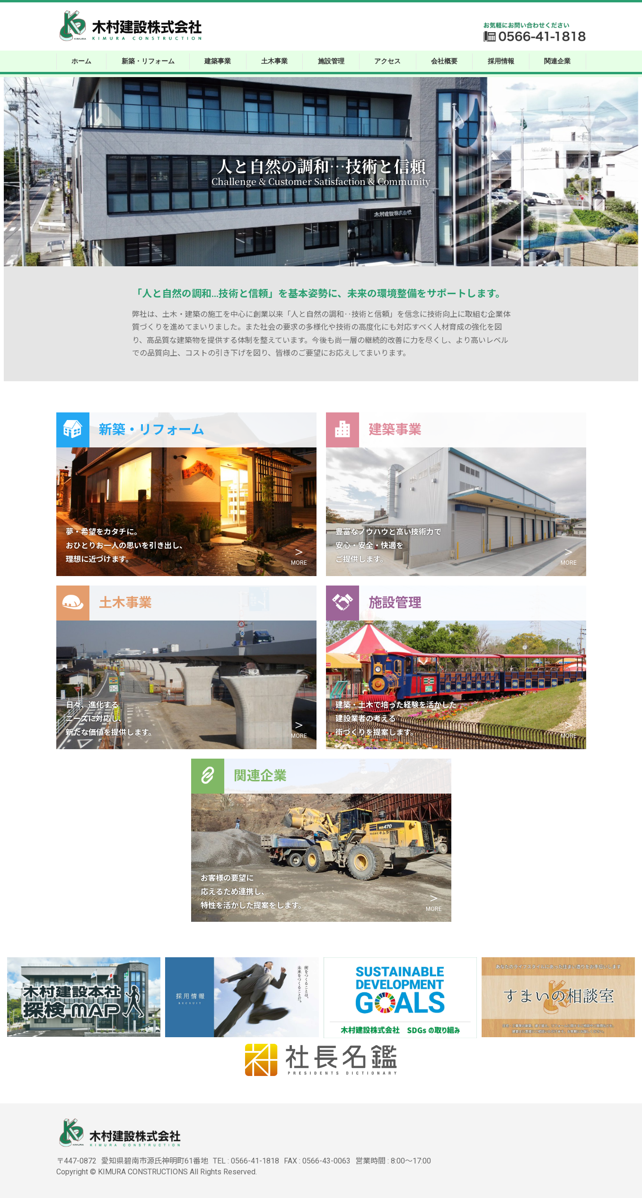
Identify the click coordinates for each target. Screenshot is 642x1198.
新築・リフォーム (148, 60)
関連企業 (557, 60)
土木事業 (274, 60)
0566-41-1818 (255, 1160)
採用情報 (501, 60)
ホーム (81, 60)
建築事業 (217, 60)
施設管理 (331, 60)
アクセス (387, 60)
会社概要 (444, 60)
